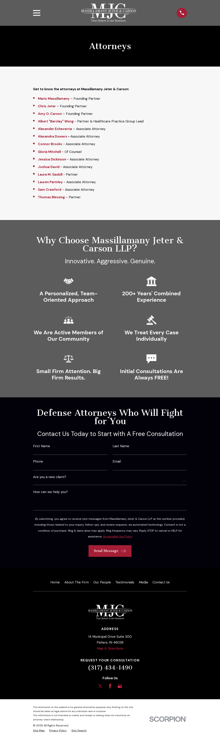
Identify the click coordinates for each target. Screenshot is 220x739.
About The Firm (76, 582)
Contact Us (161, 582)
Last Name (121, 446)
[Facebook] (110, 686)
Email (117, 461)
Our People (102, 582)
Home (55, 582)
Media (143, 582)
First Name (41, 446)
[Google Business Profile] (119, 686)
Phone (38, 461)
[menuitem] (39, 730)
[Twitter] (100, 686)
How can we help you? (50, 492)
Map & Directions (110, 648)
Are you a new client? (49, 477)
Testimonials (124, 582)
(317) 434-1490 (110, 667)
